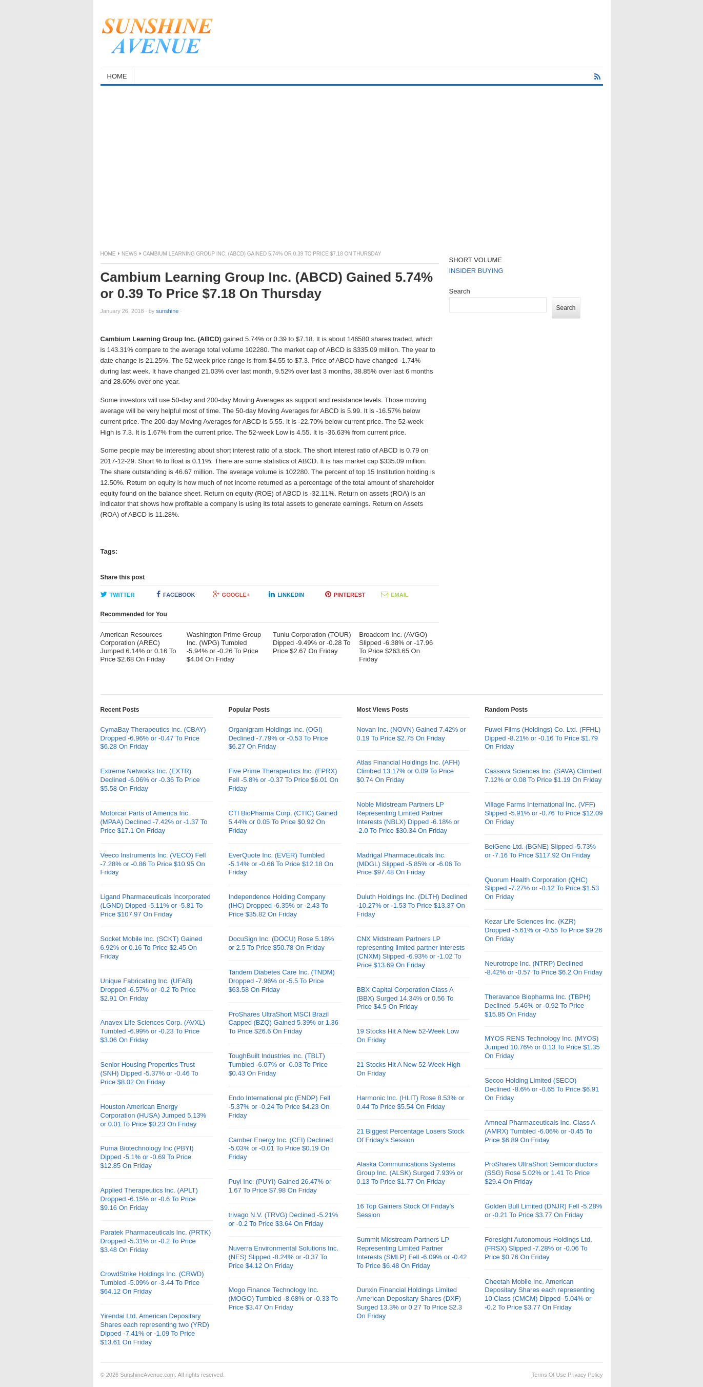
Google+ (231, 594)
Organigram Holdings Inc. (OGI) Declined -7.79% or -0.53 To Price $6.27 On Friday (278, 738)
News (129, 254)
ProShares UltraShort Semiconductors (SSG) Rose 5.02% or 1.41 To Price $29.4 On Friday (541, 1172)
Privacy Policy (585, 1375)
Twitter (118, 594)
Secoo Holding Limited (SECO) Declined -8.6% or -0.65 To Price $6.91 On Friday (542, 1089)
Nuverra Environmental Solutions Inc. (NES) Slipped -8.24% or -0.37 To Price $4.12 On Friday (283, 1256)
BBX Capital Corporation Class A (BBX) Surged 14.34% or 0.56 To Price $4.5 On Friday (404, 998)
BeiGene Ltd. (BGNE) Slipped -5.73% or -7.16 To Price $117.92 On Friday (540, 851)
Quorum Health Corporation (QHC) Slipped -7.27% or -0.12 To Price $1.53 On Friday (542, 888)
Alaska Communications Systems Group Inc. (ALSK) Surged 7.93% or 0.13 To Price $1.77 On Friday (409, 1172)
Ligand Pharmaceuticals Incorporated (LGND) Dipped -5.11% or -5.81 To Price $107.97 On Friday (156, 905)
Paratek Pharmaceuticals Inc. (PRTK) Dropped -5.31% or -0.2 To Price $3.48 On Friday (156, 1241)
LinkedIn (286, 594)
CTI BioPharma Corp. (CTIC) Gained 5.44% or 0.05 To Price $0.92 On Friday (282, 821)
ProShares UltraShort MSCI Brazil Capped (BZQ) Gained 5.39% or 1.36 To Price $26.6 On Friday (283, 1023)
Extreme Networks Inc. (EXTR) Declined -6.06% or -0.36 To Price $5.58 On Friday (150, 779)
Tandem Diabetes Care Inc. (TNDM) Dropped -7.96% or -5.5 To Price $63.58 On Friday (281, 980)
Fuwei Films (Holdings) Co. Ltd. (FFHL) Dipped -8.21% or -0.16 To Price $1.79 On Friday (542, 738)
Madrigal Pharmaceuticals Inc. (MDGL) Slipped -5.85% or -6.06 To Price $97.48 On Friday (408, 863)
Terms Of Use (549, 1375)
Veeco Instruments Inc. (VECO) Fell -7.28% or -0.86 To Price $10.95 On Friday (153, 863)
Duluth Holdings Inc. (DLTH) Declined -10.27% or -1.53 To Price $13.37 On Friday (411, 905)
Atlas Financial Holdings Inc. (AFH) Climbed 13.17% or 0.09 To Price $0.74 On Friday (408, 771)
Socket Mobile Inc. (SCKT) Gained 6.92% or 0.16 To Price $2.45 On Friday (152, 947)
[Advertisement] (352, 163)
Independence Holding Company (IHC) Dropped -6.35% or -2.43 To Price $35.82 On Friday (278, 905)
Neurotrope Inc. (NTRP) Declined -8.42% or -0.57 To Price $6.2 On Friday (543, 968)
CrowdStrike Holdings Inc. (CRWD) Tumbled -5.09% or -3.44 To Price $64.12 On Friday (152, 1282)
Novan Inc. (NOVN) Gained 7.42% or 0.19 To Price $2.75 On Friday (411, 734)
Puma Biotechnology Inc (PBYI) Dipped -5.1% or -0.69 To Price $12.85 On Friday (147, 1156)
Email (394, 594)
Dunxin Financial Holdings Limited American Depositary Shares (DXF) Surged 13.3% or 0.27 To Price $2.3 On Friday (409, 1303)
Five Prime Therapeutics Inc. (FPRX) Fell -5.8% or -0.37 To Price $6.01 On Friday (283, 779)
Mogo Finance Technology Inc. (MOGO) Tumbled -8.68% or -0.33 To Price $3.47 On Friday (283, 1298)
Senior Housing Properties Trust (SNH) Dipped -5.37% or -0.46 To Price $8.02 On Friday (149, 1073)
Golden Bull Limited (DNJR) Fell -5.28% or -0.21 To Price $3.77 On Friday (543, 1210)
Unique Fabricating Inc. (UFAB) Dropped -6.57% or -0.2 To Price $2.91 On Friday (148, 989)
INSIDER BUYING (476, 271)
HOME (117, 76)
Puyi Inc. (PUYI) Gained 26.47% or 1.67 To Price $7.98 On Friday (279, 1186)
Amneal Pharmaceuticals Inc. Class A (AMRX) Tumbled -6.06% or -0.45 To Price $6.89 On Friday (540, 1131)
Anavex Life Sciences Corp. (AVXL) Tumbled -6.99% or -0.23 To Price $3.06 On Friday (153, 1031)
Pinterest (345, 594)
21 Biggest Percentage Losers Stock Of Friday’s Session (410, 1135)
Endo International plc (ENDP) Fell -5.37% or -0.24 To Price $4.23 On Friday (279, 1106)
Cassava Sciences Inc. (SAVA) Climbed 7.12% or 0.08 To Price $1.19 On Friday (543, 775)
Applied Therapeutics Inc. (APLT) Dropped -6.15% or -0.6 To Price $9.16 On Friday (149, 1199)
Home (108, 254)
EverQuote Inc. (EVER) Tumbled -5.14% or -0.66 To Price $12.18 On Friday (280, 863)
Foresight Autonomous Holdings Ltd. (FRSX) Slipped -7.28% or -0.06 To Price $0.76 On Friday (538, 1248)
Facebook (175, 594)
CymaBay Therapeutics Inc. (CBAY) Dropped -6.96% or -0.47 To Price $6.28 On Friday (153, 738)
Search (459, 291)
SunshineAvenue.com (147, 1375)
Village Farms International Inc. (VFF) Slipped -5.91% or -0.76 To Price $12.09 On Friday (543, 813)
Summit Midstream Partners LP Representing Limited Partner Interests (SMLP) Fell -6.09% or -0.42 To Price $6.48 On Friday (411, 1252)
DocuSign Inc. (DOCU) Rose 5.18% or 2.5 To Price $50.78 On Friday (281, 943)
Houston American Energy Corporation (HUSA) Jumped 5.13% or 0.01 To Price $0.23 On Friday (154, 1115)
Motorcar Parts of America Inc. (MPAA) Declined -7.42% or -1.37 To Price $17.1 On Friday (154, 821)
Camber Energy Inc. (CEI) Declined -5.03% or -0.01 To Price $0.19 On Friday (280, 1148)
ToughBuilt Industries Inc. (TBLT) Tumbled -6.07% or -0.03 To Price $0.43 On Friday (278, 1064)
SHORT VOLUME (476, 260)
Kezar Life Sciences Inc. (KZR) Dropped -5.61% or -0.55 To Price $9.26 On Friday (543, 930)
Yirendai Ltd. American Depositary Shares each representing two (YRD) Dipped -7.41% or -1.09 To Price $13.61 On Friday (155, 1329)
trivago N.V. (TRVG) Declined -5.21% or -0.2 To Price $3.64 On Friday (283, 1219)
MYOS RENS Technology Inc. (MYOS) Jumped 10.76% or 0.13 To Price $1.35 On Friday (542, 1047)
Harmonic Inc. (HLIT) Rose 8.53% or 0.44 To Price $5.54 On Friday (410, 1102)
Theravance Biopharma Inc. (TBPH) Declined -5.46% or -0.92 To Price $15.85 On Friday (538, 1005)
